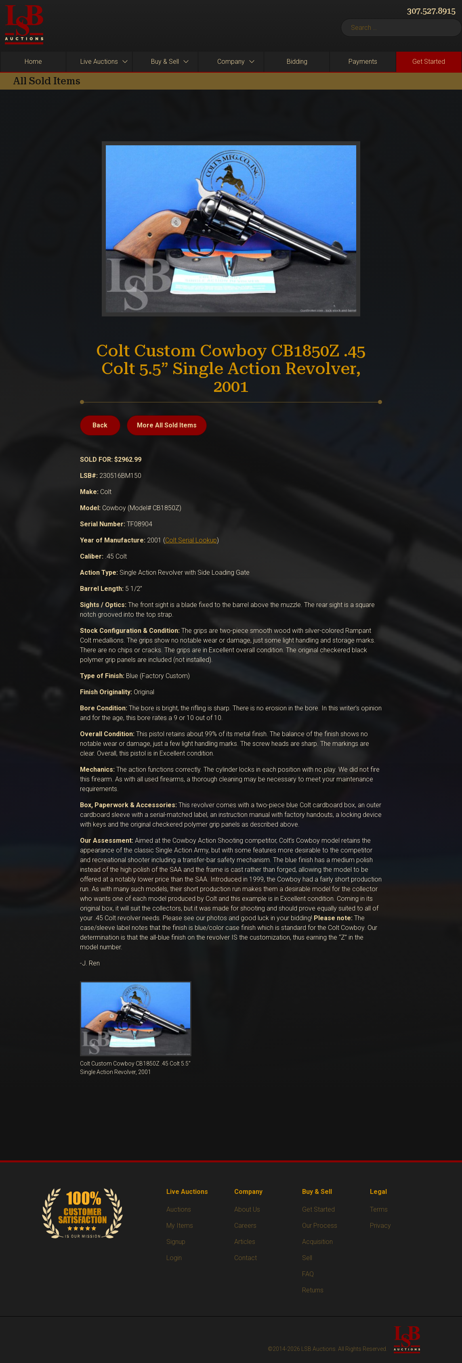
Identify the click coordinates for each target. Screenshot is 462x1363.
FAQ (308, 1274)
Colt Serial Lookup (191, 540)
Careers (245, 1225)
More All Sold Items (167, 425)
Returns (312, 1290)
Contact (245, 1258)
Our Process (319, 1225)
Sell (307, 1258)
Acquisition (317, 1242)
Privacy (380, 1225)
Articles (244, 1242)
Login (174, 1258)
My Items (179, 1225)
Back (99, 425)
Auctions (178, 1209)
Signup (175, 1242)
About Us (247, 1209)
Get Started (318, 1209)
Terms (379, 1209)
